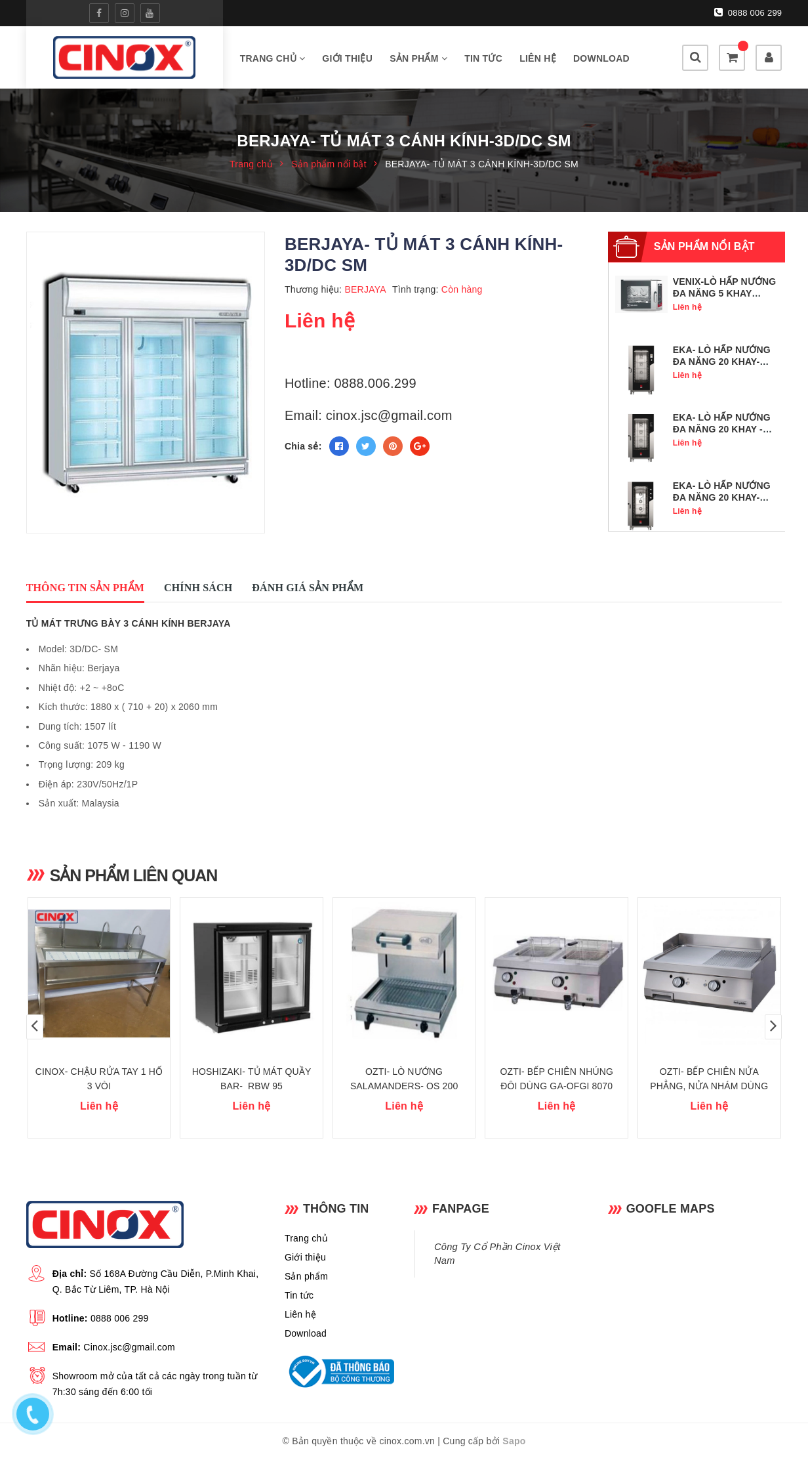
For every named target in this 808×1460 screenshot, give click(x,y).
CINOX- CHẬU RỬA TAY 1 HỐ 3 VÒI (99, 1078)
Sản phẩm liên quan (134, 875)
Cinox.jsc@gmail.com (129, 1347)
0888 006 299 (748, 12)
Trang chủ (273, 58)
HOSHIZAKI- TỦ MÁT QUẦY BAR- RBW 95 (252, 1078)
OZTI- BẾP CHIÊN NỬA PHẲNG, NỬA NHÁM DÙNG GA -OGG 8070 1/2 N (709, 1086)
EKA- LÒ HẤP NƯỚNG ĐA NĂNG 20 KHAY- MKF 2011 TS (722, 361)
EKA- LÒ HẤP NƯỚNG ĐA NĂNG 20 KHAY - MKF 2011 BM (722, 429)
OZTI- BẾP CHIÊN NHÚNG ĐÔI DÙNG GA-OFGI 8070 (556, 1078)
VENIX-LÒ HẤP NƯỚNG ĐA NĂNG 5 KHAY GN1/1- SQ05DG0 (725, 293)
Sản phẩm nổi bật (704, 246)
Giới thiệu (347, 58)
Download (601, 58)
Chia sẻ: (303, 446)
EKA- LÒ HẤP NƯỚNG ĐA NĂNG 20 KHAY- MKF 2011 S (722, 497)
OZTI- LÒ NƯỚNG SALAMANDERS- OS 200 (404, 1078)
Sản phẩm (418, 58)
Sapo (513, 1441)
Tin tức (483, 58)
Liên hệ (537, 58)
